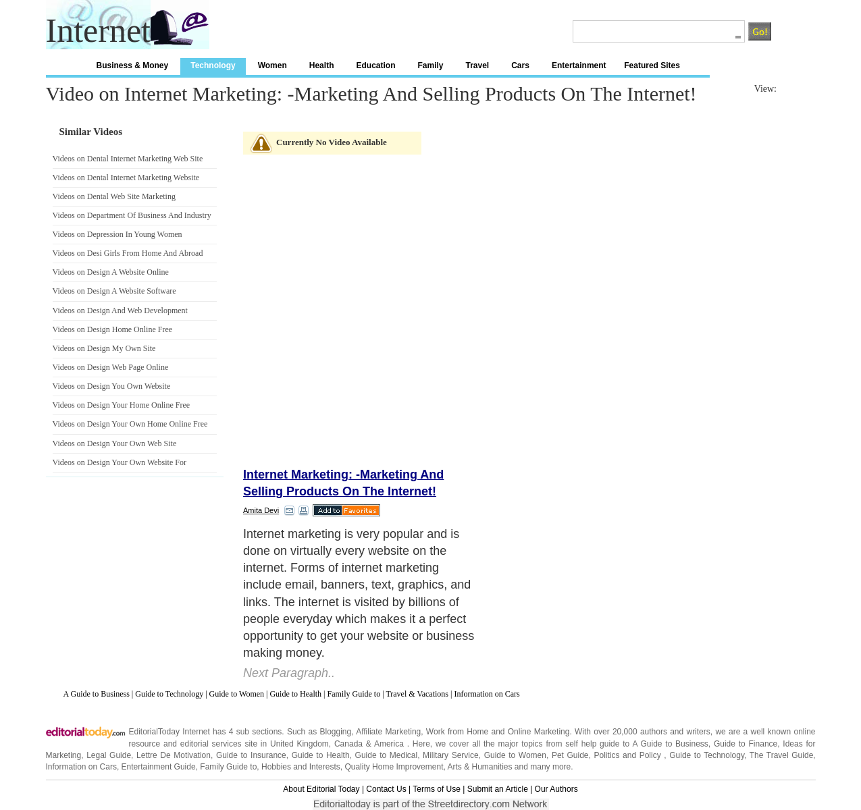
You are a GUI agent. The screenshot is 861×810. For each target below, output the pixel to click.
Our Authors (556, 789)
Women (272, 65)
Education (375, 65)
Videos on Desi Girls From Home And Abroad (128, 253)
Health (321, 65)
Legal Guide (108, 755)
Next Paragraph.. (289, 673)
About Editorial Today (321, 789)
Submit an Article (497, 789)
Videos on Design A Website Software (114, 291)
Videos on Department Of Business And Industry (132, 215)
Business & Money (133, 65)
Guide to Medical (386, 755)
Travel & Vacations (417, 694)
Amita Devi (261, 510)
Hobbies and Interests (300, 767)
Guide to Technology (169, 694)
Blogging (335, 731)
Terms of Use (437, 789)
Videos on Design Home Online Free (113, 329)
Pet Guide (570, 755)
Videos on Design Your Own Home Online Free (130, 424)
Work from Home (457, 731)
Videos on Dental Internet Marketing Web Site (128, 158)
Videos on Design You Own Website (112, 386)
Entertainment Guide (159, 767)
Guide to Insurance (251, 755)
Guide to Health (295, 694)
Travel (478, 65)
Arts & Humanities (480, 767)
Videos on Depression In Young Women (117, 234)
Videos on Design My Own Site (104, 348)
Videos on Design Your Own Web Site (115, 443)
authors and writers (675, 731)
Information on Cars (486, 694)
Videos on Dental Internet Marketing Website (126, 177)
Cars (520, 65)
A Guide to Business (96, 694)
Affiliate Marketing (388, 731)
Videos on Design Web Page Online (111, 367)
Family (430, 65)
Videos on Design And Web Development (120, 310)
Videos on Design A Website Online (111, 272)
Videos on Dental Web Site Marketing (114, 196)
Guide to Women (236, 694)
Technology (212, 65)
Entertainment (579, 65)
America (389, 744)
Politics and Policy (629, 755)
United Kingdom (299, 744)
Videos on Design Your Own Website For (119, 462)
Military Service (451, 755)
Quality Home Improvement (393, 767)
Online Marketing (539, 731)
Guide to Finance (745, 744)
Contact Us (386, 789)
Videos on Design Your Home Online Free (121, 405)
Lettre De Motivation (173, 755)
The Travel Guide (782, 755)
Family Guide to (354, 694)
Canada (348, 744)
